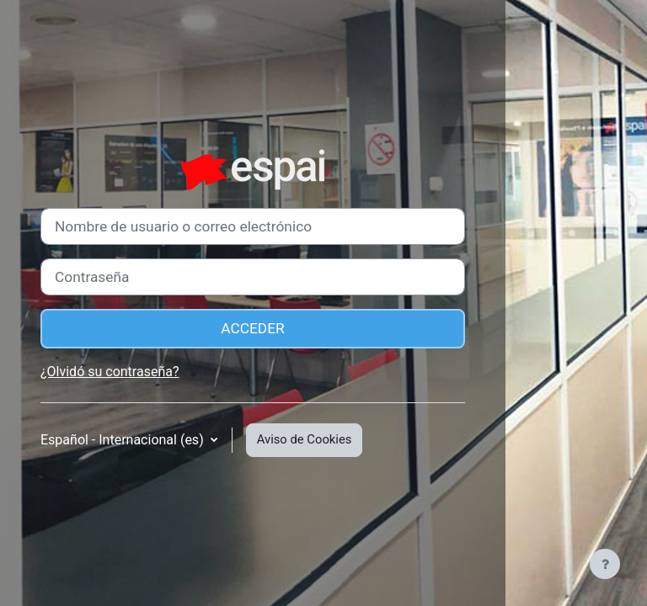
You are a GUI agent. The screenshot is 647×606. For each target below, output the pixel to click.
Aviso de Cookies (304, 439)
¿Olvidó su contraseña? (109, 372)
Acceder (253, 328)
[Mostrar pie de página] (605, 564)
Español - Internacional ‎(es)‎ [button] (123, 440)
